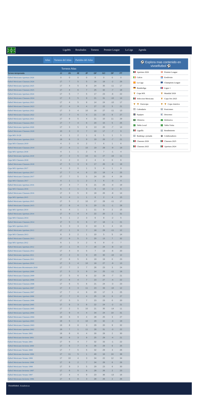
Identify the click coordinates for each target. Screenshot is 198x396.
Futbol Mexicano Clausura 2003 (21, 325)
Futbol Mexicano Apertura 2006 (21, 296)
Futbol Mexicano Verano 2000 (20, 350)
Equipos (138, 114)
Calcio (137, 77)
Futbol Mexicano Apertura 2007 (21, 288)
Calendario (139, 109)
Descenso (166, 114)
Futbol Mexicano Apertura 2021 (21, 119)
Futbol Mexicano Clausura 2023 (21, 106)
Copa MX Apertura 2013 (18, 226)
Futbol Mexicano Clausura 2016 (21, 193)
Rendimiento (168, 130)
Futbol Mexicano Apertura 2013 (21, 230)
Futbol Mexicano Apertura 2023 (21, 102)
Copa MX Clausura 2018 (18, 160)
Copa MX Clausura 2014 (18, 218)
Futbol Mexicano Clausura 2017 (21, 176)
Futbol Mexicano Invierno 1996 (21, 379)
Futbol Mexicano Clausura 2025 (21, 90)
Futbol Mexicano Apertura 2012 (21, 247)
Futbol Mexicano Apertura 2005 (21, 304)
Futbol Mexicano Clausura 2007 (21, 292)
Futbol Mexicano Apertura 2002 (21, 329)
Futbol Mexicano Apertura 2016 (21, 185)
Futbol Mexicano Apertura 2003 (21, 321)
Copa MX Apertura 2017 (18, 168)
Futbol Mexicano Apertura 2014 (21, 213)
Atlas (47, 60)
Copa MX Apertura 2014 (18, 209)
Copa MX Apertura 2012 (18, 242)
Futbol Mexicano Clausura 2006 (21, 300)
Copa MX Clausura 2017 (18, 180)
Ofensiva (138, 120)
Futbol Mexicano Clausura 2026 (21, 81)
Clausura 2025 (168, 141)
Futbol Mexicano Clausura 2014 (21, 222)
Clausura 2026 (141, 141)
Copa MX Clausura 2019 (18, 143)
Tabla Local (140, 125)
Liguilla (138, 130)
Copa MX (139, 93)
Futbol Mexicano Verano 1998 (20, 366)
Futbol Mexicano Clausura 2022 (21, 115)
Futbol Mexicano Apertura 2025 (21, 86)
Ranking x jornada (142, 136)
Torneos (96, 49)
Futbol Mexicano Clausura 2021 (21, 123)
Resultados (80, 49)
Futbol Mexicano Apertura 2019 (21, 139)
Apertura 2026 (141, 72)
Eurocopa (140, 104)
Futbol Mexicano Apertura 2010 (21, 263)
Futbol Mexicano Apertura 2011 (21, 255)
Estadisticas (25, 386)
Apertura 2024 (168, 146)
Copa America (170, 104)
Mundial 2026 (168, 93)
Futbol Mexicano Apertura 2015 (21, 201)
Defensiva (167, 120)
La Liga (130, 49)
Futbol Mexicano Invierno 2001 (21, 337)
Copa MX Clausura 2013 (18, 234)
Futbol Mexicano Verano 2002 (20, 333)
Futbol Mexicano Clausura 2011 (21, 259)
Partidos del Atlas (84, 60)
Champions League (170, 82)
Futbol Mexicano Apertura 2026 (21, 77)
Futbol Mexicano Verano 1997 (20, 375)
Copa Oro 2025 (169, 98)
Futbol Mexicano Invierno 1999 (21, 354)
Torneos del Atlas (62, 60)
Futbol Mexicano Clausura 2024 (21, 98)
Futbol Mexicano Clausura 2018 (21, 164)
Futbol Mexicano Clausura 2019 (21, 148)
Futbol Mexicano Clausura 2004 (21, 317)
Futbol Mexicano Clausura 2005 (21, 308)
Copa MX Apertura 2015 (18, 197)
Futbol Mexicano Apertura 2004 (21, 313)
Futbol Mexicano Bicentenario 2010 (22, 267)
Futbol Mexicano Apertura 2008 (21, 280)
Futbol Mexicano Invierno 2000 (21, 346)
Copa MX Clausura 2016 (18, 189)
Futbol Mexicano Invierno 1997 (21, 370)
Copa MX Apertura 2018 (18, 152)
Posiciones (167, 109)
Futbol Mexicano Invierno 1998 (21, 362)
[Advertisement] (99, 23)
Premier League (113, 49)
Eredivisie (167, 77)
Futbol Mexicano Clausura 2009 (21, 275)
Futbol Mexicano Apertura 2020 (21, 127)
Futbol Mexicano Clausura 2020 (21, 131)
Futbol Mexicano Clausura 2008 (21, 284)
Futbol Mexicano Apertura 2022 (21, 110)
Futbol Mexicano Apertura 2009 (21, 271)
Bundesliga (139, 88)
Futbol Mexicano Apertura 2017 (21, 172)
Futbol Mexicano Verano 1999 (20, 358)
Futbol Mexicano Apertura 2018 (21, 156)
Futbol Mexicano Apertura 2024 (21, 94)
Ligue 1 (166, 88)
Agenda (144, 49)
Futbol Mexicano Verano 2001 (20, 342)
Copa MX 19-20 (14, 135)
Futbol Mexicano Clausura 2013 (21, 238)
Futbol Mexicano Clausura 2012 (21, 251)
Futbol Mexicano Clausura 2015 (21, 205)
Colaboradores (168, 136)
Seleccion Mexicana (143, 98)
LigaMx (66, 49)
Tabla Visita (167, 125)
